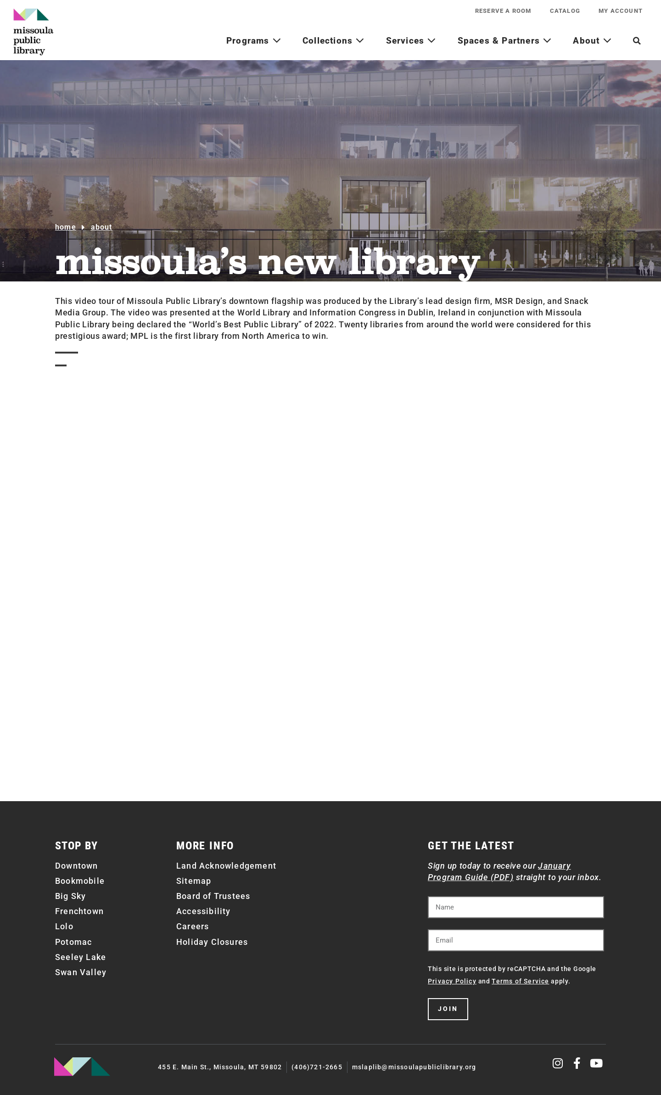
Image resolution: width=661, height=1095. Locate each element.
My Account (621, 10)
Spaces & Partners (505, 40)
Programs (253, 40)
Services (411, 40)
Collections (333, 40)
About (592, 40)
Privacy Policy (452, 981)
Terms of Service (520, 981)
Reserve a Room (503, 10)
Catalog (565, 10)
